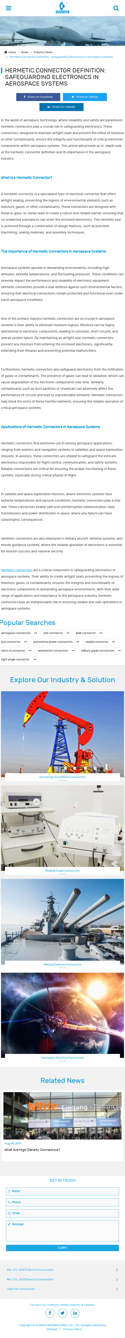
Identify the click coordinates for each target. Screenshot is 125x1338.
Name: (14, 1191)
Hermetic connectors (16, 570)
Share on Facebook (38, 97)
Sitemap (51, 1329)
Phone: (14, 1202)
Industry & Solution (82, 1305)
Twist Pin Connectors (21, 1289)
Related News (62, 1081)
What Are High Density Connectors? (32, 1150)
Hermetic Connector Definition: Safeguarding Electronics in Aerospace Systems (61, 57)
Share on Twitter (85, 97)
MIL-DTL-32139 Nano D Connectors (30, 1279)
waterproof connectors (56, 650)
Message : (16, 1224)
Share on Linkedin (62, 107)
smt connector (56, 633)
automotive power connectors (56, 642)
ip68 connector (89, 633)
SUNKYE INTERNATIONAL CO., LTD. (57, 1325)
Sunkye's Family (57, 1305)
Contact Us (37, 1305)
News (24, 52)
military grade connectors (101, 650)
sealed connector (100, 642)
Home (12, 52)
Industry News (43, 52)
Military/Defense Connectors (62, 964)
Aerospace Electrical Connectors (62, 1058)
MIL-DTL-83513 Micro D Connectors (30, 1270)
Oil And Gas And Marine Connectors (62, 777)
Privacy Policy (72, 1329)
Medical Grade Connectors (62, 870)
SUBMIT (62, 1248)
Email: (14, 1213)
